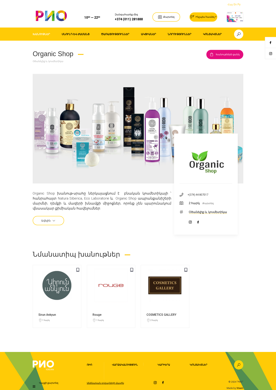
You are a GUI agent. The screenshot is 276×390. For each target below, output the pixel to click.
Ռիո (89, 364)
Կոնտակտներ (212, 34)
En (235, 4)
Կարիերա (164, 364)
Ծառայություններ (115, 34)
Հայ (230, 4)
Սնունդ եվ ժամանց (75, 34)
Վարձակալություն (125, 364)
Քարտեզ (208, 203)
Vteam (239, 388)
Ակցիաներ (148, 34)
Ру (239, 4)
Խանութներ (41, 34)
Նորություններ (179, 34)
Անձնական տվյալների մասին (105, 383)
